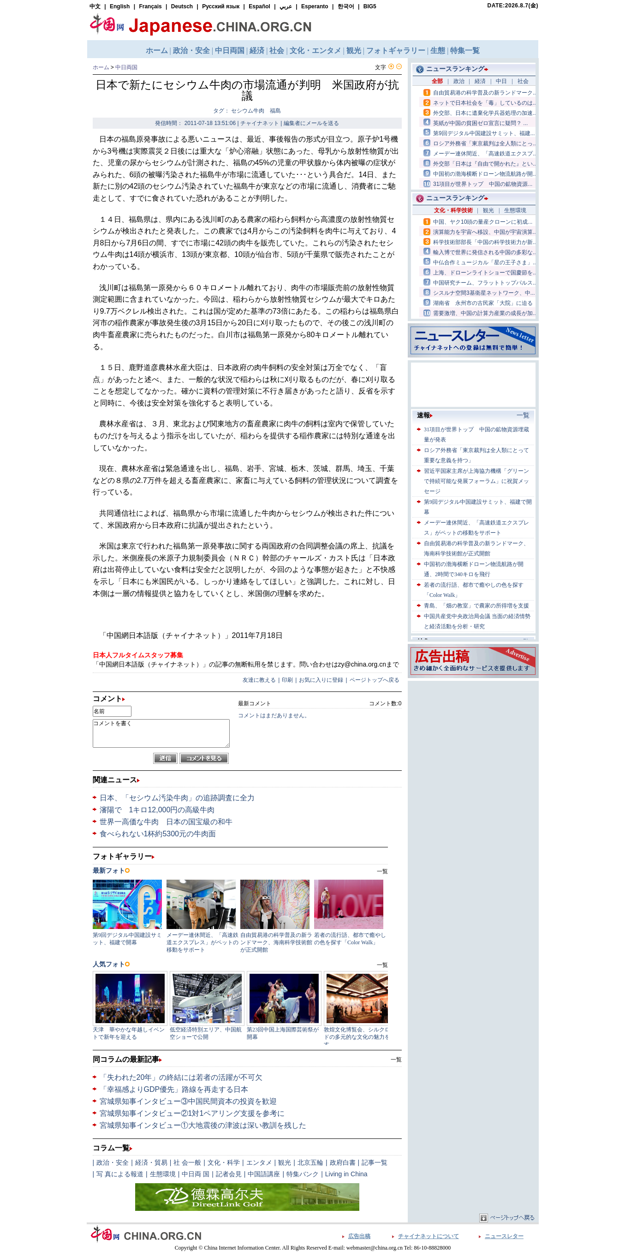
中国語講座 (264, 1174)
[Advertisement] (473, 740)
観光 (284, 1162)
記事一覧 (374, 1162)
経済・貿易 (151, 1162)
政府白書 (343, 1162)
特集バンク (302, 1174)
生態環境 (163, 1174)
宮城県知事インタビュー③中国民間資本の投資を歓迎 (188, 1101)
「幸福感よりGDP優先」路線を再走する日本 (174, 1089)
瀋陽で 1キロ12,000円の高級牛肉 (157, 810)
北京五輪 (310, 1162)
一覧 (396, 1059)
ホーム (101, 67)
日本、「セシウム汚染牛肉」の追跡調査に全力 (177, 798)
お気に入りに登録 (321, 680)
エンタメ (259, 1162)
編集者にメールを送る (311, 123)
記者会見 (229, 1174)
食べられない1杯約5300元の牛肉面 (158, 834)
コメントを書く (161, 733)
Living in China (346, 1174)
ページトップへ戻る (374, 680)
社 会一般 (187, 1162)
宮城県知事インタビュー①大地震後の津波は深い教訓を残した (203, 1125)
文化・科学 (224, 1162)
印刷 (287, 680)
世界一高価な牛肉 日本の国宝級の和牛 (166, 822)
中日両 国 (195, 1174)
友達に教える (259, 680)
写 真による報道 (119, 1174)
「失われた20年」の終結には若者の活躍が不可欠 (181, 1077)
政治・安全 (112, 1162)
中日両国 (126, 67)
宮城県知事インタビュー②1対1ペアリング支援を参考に (192, 1113)
